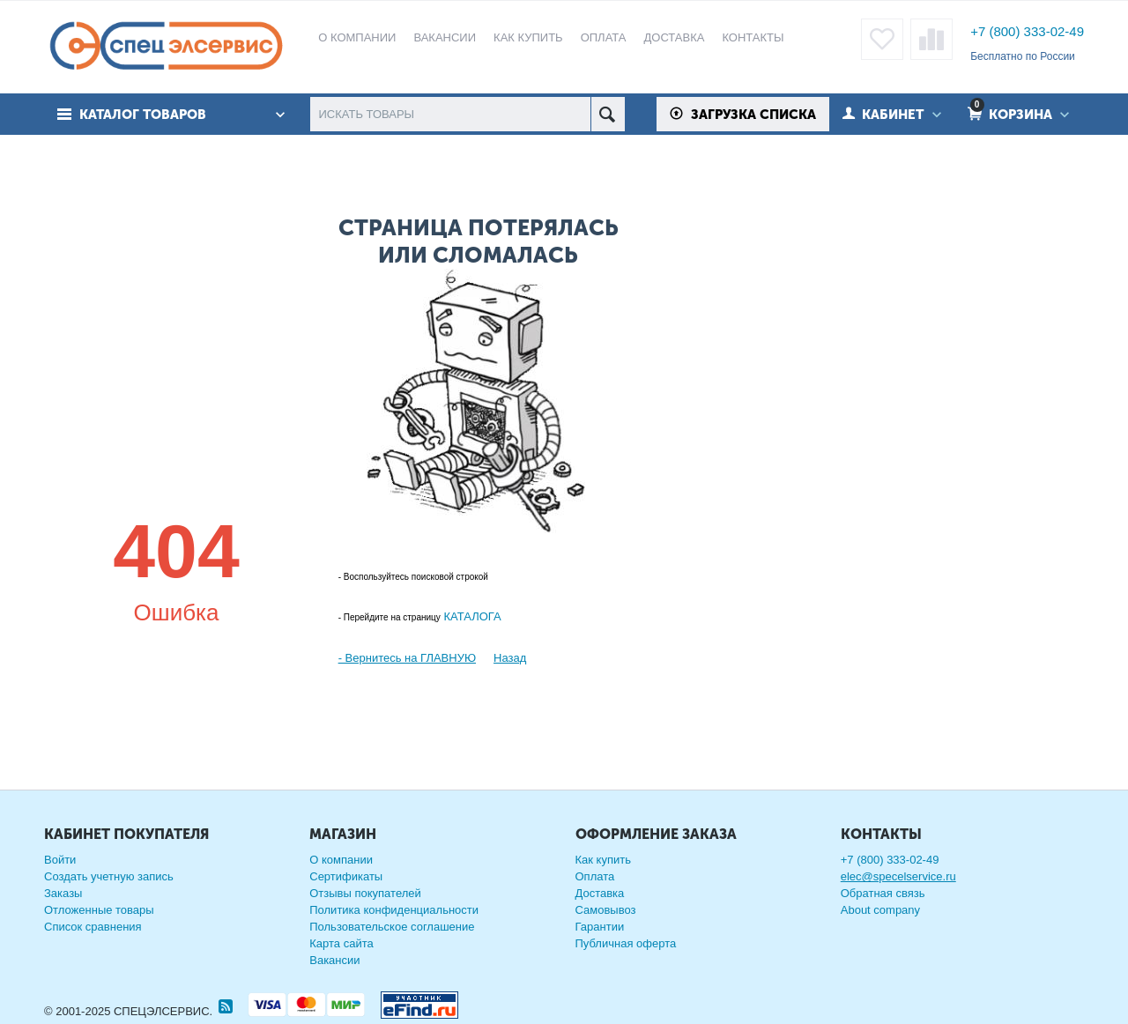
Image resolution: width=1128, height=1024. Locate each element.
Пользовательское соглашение (391, 926)
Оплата (595, 876)
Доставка (600, 893)
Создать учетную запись (109, 876)
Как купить (603, 859)
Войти (60, 859)
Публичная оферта (626, 943)
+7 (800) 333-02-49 (1027, 31)
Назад (510, 657)
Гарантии (600, 926)
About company (880, 909)
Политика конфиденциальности (394, 909)
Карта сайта (341, 943)
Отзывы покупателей (365, 893)
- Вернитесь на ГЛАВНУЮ (407, 657)
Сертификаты (345, 876)
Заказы (63, 893)
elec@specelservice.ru (898, 876)
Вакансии (334, 960)
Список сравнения (93, 926)
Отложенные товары (99, 909)
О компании (341, 859)
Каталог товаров (143, 114)
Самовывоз (605, 909)
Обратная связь (883, 893)
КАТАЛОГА (471, 616)
